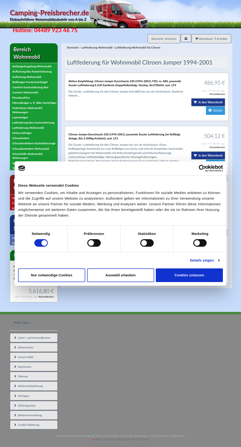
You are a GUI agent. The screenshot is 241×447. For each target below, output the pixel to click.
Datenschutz (23, 347)
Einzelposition (21, 97)
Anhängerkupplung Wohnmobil (31, 66)
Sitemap (21, 376)
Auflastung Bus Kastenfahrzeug (32, 71)
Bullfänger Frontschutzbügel (30, 82)
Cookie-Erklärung (26, 425)
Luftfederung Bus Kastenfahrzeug (33, 122)
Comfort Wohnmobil (25, 92)
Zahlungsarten (25, 405)
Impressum (22, 366)
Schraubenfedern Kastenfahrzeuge (34, 143)
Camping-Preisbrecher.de (79, 15)
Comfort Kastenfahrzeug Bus (30, 87)
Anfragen (21, 396)
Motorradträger (22, 133)
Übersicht (164, 38)
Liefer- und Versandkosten (32, 337)
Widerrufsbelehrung (28, 386)
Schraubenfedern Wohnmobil (30, 148)
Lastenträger (20, 117)
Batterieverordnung (28, 415)
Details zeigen (202, 260)
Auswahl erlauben (120, 275)
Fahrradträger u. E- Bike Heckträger (34, 103)
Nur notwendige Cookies (51, 275)
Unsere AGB (23, 357)
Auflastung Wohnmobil (26, 77)
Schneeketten (20, 138)
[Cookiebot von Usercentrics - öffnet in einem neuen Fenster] (202, 168)
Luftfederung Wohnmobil (28, 127)
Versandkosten (46, 296)
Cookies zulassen (189, 275)
